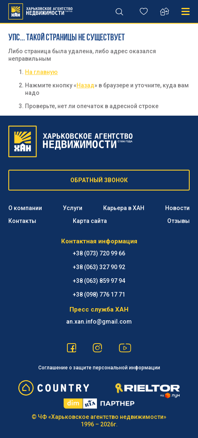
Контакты (22, 221)
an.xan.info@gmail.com (99, 321)
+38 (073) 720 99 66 (99, 253)
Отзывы (178, 221)
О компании (25, 208)
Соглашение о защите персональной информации (99, 368)
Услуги (72, 208)
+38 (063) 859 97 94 (99, 280)
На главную (41, 72)
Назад (85, 85)
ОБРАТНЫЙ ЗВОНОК (99, 180)
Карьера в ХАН (123, 208)
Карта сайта (90, 221)
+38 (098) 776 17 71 (99, 294)
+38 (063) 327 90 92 (99, 267)
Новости (177, 208)
